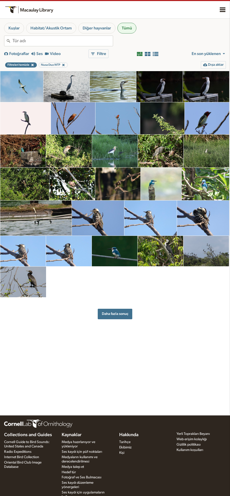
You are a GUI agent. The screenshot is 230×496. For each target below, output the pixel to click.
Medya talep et (73, 467)
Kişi (121, 453)
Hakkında (128, 435)
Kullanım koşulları (190, 450)
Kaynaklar (72, 435)
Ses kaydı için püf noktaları (82, 452)
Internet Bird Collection (21, 457)
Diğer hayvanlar (97, 28)
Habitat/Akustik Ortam (51, 28)
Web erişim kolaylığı (192, 439)
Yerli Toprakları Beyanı (193, 434)
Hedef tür (69, 472)
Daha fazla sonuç (115, 314)
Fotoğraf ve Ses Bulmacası (81, 477)
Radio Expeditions (17, 452)
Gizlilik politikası (189, 444)
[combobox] (63, 41)
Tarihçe (124, 442)
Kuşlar (14, 28)
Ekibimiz (125, 447)
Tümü (127, 28)
